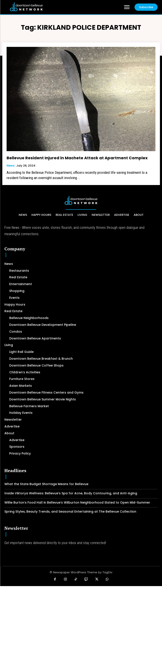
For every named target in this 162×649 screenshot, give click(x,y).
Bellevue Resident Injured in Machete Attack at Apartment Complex (77, 158)
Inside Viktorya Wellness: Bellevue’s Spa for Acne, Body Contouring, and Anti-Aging (70, 493)
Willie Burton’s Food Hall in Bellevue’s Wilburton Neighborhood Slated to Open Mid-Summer (77, 502)
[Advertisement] (81, 617)
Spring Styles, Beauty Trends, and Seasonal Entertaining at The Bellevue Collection (70, 511)
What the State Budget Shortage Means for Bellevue (46, 484)
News (11, 165)
